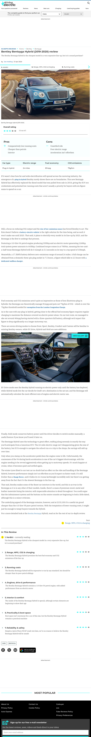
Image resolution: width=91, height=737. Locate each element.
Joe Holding (8, 62)
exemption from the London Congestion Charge (48, 308)
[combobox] (42, 14)
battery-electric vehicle (34, 233)
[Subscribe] (45, 709)
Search (88, 3)
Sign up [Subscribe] (45, 715)
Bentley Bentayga (35, 514)
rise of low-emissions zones (52, 229)
